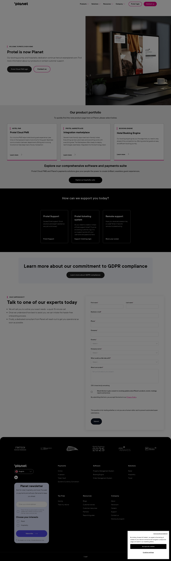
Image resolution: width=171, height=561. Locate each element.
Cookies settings (148, 552)
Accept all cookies (148, 546)
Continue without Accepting (160, 533)
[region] (148, 545)
